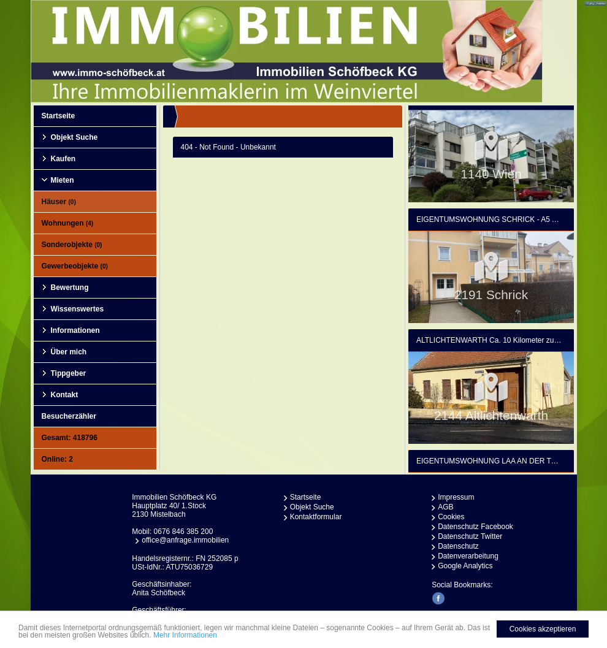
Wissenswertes (77, 309)
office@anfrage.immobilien (185, 540)
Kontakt (64, 395)
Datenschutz (458, 546)
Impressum (456, 497)
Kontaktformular (316, 517)
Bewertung (70, 287)
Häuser (59, 201)
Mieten (62, 180)
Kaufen (63, 158)
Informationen (75, 330)
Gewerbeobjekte (75, 266)
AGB (445, 507)
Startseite (58, 116)
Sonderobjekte (72, 244)
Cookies (451, 517)
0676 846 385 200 (183, 531)
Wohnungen (68, 223)
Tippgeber (68, 373)
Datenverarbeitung (468, 556)
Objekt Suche (74, 137)
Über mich (69, 352)
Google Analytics (465, 566)
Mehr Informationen (185, 635)
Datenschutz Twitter (470, 536)
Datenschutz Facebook (475, 526)
